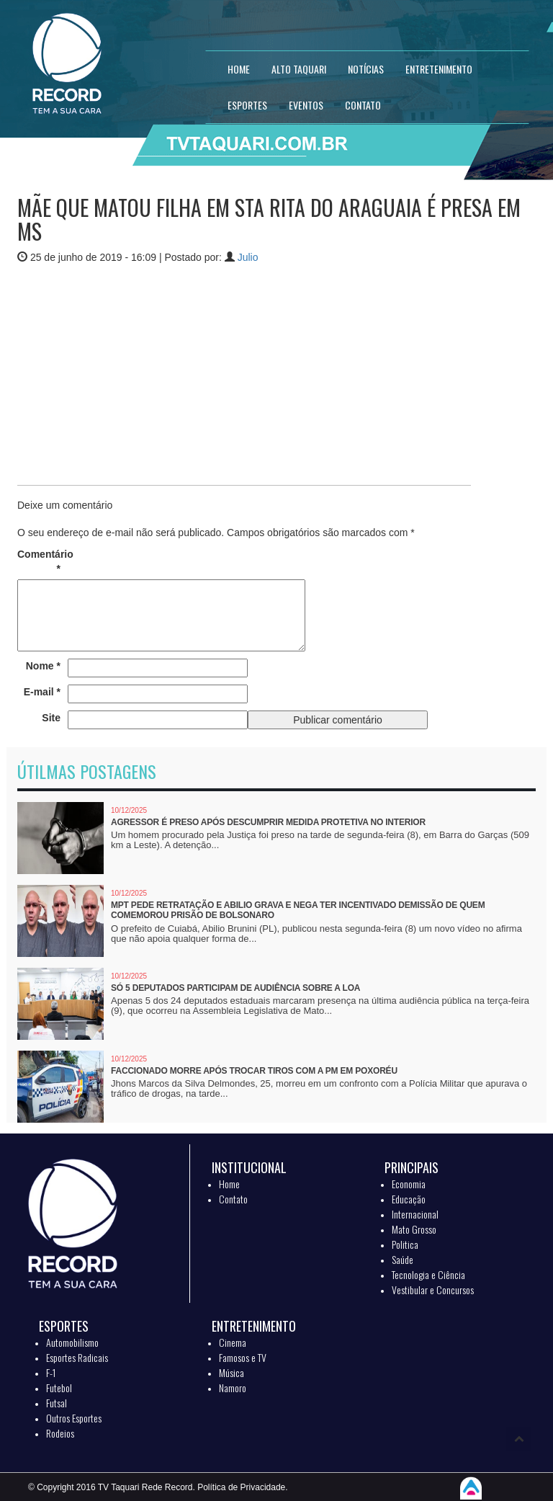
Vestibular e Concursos (433, 1289)
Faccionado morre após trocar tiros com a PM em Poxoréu (254, 1071)
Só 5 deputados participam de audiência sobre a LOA (235, 988)
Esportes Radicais (77, 1357)
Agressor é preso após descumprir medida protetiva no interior (268, 822)
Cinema (232, 1342)
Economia (409, 1183)
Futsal (56, 1402)
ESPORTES (247, 104)
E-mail (42, 692)
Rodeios (60, 1432)
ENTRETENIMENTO (438, 68)
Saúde (402, 1259)
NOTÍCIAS (366, 68)
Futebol (59, 1387)
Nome (43, 666)
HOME (239, 68)
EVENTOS (306, 104)
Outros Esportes (74, 1417)
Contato (233, 1198)
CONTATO (363, 104)
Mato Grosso (414, 1229)
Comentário (38, 561)
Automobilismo (72, 1342)
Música (231, 1372)
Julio (248, 257)
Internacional (415, 1213)
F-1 (50, 1372)
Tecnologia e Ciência (428, 1274)
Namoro (232, 1387)
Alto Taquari (298, 68)
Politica (405, 1244)
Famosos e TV (242, 1357)
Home (229, 1183)
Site (51, 717)
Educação (409, 1198)
